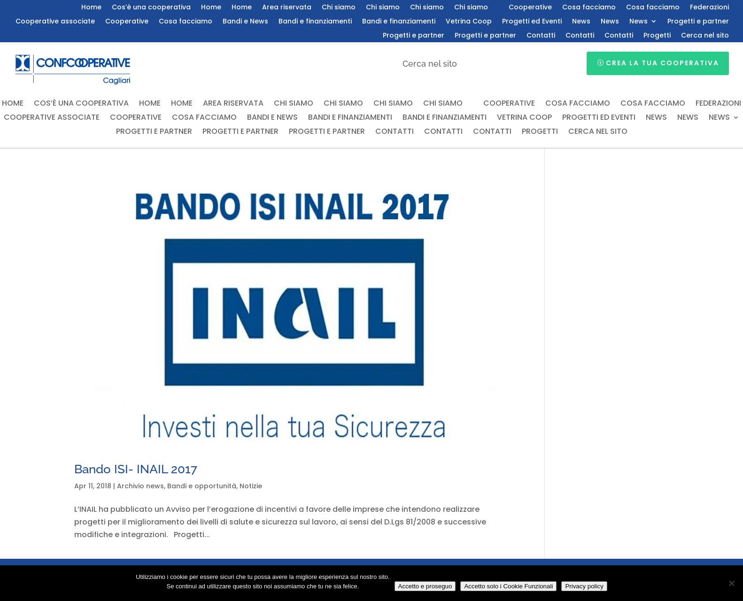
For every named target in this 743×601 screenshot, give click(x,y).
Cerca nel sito (705, 36)
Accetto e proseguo (425, 586)
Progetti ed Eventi (532, 22)
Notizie (251, 486)
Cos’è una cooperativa (151, 8)
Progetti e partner (698, 22)
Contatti (540, 36)
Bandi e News (245, 22)
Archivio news (140, 486)
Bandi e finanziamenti (315, 22)
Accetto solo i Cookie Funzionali (508, 586)
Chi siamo (339, 8)
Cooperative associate (55, 22)
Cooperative (530, 8)
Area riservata (286, 8)
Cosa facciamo (589, 8)
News (581, 22)
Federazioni (709, 8)
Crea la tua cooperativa (662, 63)
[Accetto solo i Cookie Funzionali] (731, 583)
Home (91, 8)
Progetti (657, 36)
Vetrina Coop (469, 22)
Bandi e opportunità (201, 486)
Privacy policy (584, 586)
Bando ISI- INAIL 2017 (135, 469)
